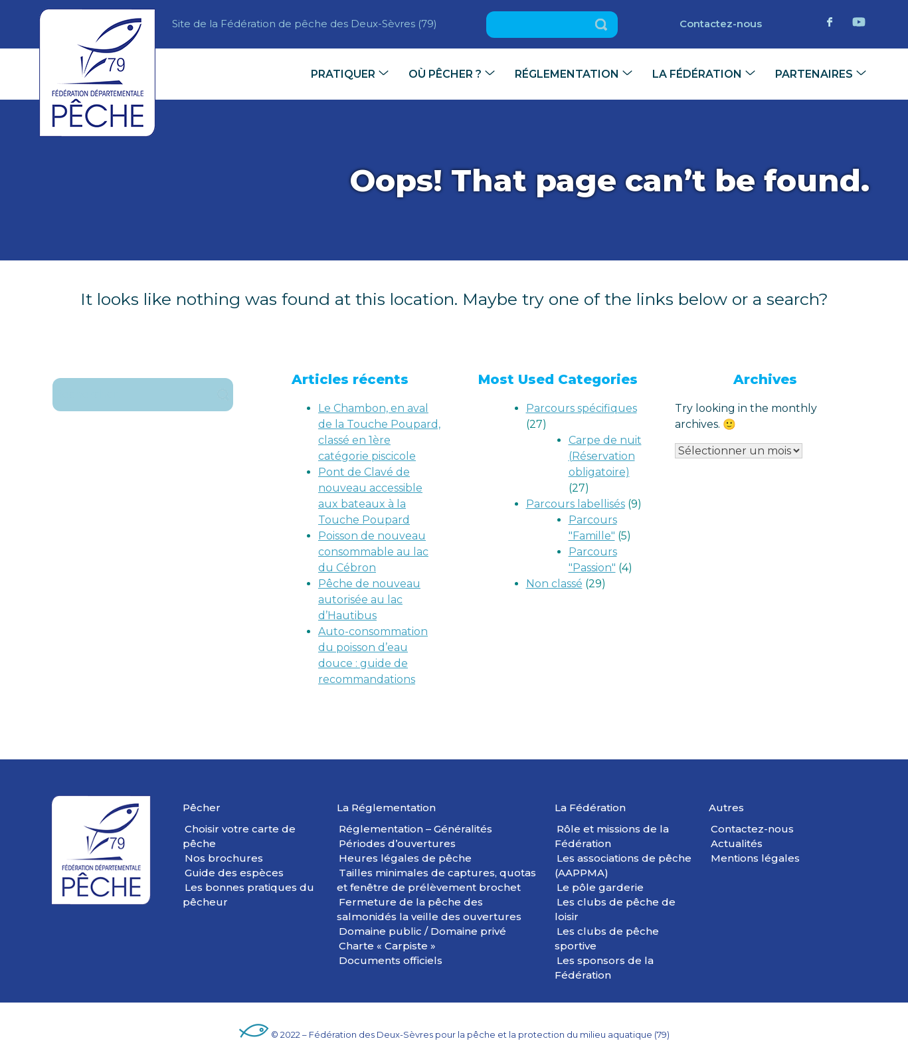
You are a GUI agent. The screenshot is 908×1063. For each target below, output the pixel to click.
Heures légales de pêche (405, 858)
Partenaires (814, 74)
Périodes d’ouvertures (397, 843)
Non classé (554, 583)
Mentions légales (755, 858)
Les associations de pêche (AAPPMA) (623, 865)
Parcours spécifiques (581, 408)
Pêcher (202, 807)
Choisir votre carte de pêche (239, 836)
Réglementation (567, 74)
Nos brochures (224, 858)
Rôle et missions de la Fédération (612, 836)
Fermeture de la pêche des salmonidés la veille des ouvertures (429, 909)
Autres (726, 807)
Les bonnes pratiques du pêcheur (248, 894)
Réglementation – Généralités (415, 828)
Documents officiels (390, 960)
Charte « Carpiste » (387, 945)
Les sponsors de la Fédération (604, 967)
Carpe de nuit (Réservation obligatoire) (605, 456)
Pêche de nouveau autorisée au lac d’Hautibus (369, 599)
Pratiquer (343, 74)
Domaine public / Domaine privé (422, 931)
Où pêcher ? (445, 74)
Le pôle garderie (600, 887)
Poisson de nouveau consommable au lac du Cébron (373, 552)
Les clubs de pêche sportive (607, 938)
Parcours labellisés (575, 504)
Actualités (737, 843)
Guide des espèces (234, 872)
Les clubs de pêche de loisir (615, 909)
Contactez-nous (721, 23)
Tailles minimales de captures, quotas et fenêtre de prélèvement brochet (436, 880)
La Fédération (697, 74)
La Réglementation (386, 807)
